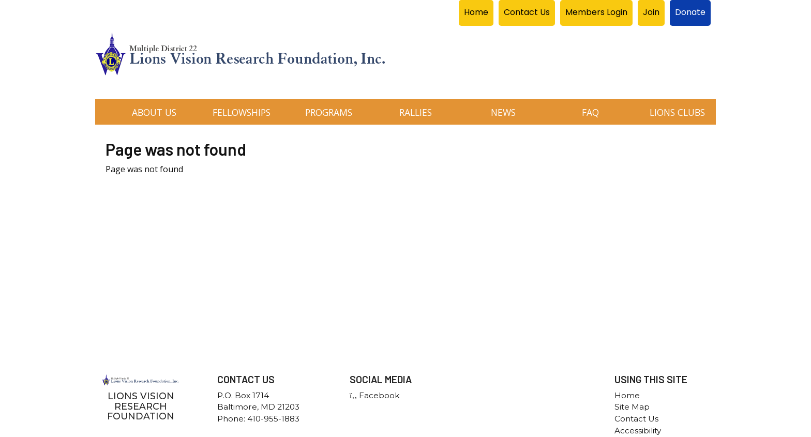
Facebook (374, 395)
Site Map (632, 407)
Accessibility (637, 430)
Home (627, 395)
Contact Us (636, 419)
